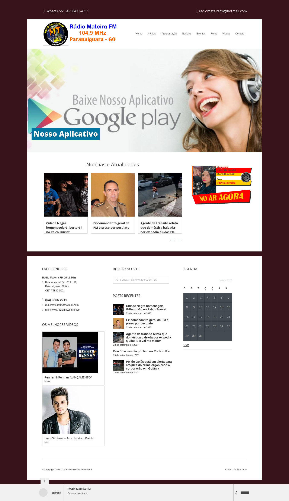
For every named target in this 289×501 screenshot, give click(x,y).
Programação (169, 33)
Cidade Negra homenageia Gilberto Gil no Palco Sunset (64, 227)
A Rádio (151, 33)
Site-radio (242, 469)
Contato (239, 33)
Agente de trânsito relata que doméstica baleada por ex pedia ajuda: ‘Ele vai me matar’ (148, 337)
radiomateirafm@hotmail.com (62, 305)
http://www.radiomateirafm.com (62, 309)
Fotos (214, 33)
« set (186, 345)
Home (138, 33)
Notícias (186, 33)
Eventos (201, 33)
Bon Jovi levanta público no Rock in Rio (141, 351)
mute (237, 492)
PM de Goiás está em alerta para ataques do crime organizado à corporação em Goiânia (149, 365)
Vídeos (226, 33)
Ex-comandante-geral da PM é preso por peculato (147, 321)
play (43, 492)
